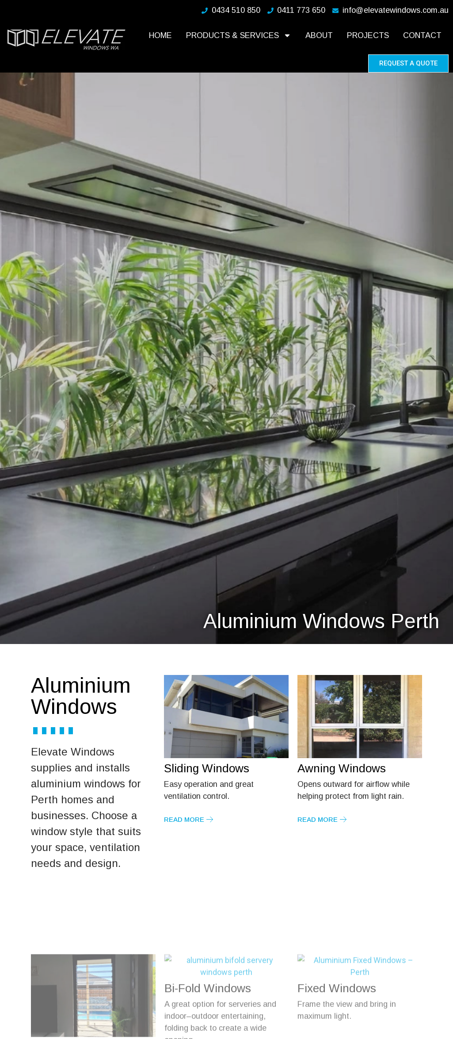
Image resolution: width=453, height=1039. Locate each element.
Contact (422, 35)
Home (160, 35)
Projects (368, 35)
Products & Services (238, 35)
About (319, 35)
